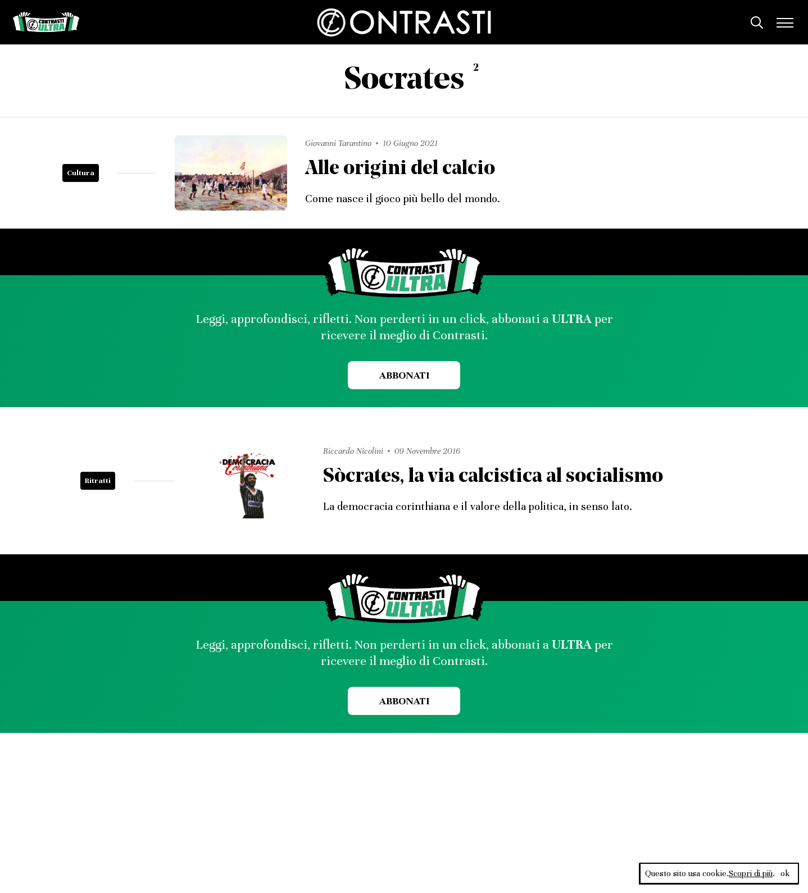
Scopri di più (751, 873)
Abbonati (404, 375)
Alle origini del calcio (400, 169)
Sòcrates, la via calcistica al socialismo (493, 477)
